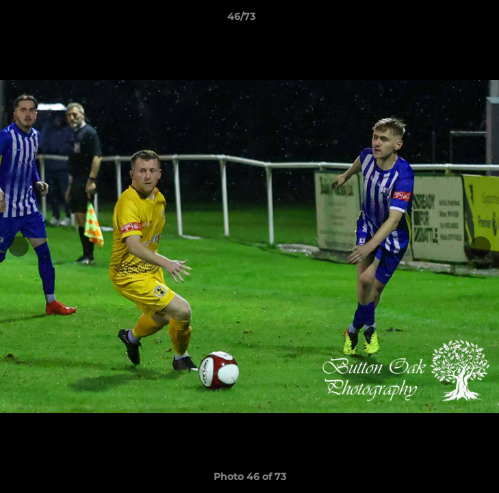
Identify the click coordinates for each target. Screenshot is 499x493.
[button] (450, 20)
